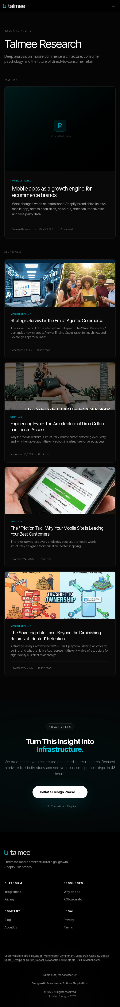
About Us (10, 927)
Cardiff (30, 960)
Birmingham (67, 955)
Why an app (72, 892)
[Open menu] (113, 6)
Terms (68, 927)
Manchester (51, 955)
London (38, 955)
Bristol (8, 960)
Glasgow (94, 955)
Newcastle (51, 960)
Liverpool (19, 960)
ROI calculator (73, 899)
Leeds (105, 955)
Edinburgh (82, 955)
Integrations (12, 892)
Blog (7, 920)
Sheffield (70, 960)
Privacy (69, 920)
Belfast (39, 960)
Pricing (9, 899)
